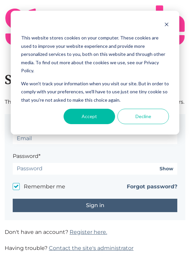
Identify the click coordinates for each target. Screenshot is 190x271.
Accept (89, 116)
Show (166, 169)
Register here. (88, 232)
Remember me (44, 186)
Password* (26, 156)
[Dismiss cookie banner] (166, 25)
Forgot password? (152, 186)
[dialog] (95, 72)
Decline (143, 116)
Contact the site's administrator (91, 248)
